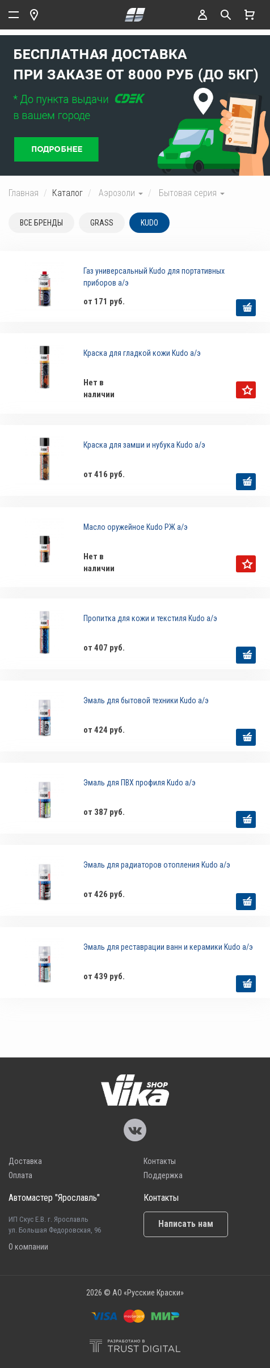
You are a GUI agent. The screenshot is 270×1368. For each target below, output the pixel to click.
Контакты (160, 1161)
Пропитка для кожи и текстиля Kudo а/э (150, 618)
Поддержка (163, 1175)
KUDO (149, 222)
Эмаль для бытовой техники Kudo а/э (146, 700)
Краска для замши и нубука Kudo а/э (144, 444)
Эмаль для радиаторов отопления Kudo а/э (156, 864)
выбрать (246, 307)
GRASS (101, 222)
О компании (28, 1246)
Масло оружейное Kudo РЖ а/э (135, 527)
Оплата (20, 1175)
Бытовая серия (192, 193)
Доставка (25, 1161)
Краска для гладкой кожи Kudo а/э (142, 353)
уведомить (246, 389)
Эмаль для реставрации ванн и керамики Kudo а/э (168, 946)
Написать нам (185, 1223)
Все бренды (41, 222)
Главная (24, 193)
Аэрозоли (121, 193)
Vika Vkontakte (135, 1130)
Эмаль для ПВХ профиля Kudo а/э (139, 782)
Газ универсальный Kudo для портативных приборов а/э (154, 276)
